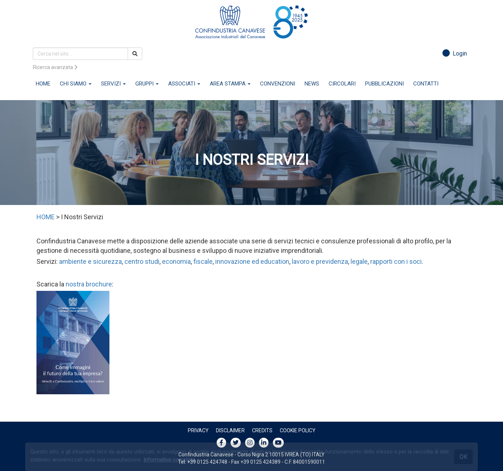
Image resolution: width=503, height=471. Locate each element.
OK (463, 456)
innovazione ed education (252, 261)
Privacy (198, 430)
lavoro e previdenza (320, 261)
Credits (262, 430)
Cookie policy (298, 430)
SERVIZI (113, 83)
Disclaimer (230, 430)
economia (176, 261)
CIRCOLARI (342, 83)
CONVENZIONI (277, 83)
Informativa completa (169, 459)
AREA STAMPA (230, 83)
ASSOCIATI (184, 83)
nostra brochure (89, 284)
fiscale (203, 261)
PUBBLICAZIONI (384, 83)
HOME (43, 83)
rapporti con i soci (396, 261)
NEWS (312, 83)
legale (359, 261)
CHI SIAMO (76, 83)
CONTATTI (425, 83)
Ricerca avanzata (55, 67)
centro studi (141, 261)
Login (454, 53)
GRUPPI (147, 83)
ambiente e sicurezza (90, 261)
